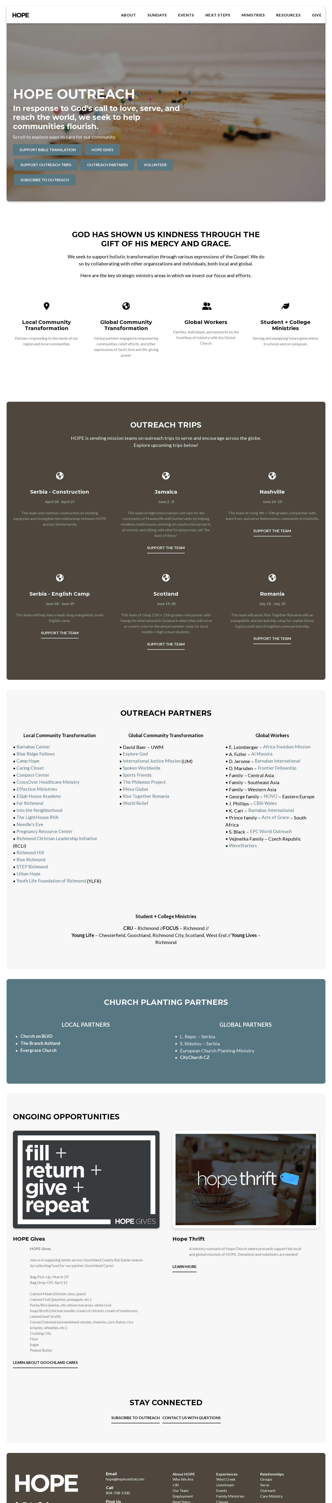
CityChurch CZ (196, 1064)
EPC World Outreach (272, 831)
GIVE (317, 16)
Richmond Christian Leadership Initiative (59, 839)
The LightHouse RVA (38, 817)
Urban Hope (29, 874)
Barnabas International (279, 761)
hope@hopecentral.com (125, 1486)
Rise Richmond (32, 860)
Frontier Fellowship (278, 768)
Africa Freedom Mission (288, 747)
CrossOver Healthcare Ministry (49, 782)
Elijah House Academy (40, 796)
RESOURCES (288, 16)
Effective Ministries (37, 789)
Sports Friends (138, 775)
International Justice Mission (153, 761)
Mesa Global (136, 789)
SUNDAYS (157, 16)
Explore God (136, 754)
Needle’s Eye (30, 824)
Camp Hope (28, 761)
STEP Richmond (33, 867)
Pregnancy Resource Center (46, 831)
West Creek (226, 1486)
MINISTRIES (253, 16)
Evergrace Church (39, 1057)
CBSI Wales (266, 803)
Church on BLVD (37, 1043)
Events (186, 16)
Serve (264, 1492)
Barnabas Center (34, 747)
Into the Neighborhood (41, 810)
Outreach (268, 1497)
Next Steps (217, 16)
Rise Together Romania (147, 796)
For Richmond (31, 803)
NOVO (271, 796)
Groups (266, 1486)
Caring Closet (31, 768)
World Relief (136, 803)
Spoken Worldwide (143, 768)
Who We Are (182, 1486)
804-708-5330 (118, 1500)
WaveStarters (243, 846)
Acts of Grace (276, 817)
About (128, 16)
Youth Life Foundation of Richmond (54, 881)
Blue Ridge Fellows (37, 754)
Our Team (180, 1497)
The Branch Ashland (41, 1050)
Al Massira (262, 754)
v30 (175, 1492)
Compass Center (33, 775)
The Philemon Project (146, 782)
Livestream (225, 1492)
